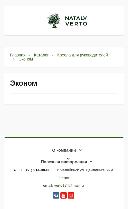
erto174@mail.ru (70, 185)
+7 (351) (32, 170)
